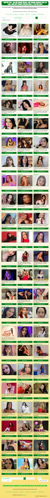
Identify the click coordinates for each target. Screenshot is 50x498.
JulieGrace (20, 23)
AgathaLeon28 (5, 117)
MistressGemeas (5, 438)
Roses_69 (35, 306)
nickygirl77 (20, 79)
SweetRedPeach (5, 79)
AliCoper (19, 401)
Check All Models (18, 17)
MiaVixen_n (35, 79)
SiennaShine (20, 268)
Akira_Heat (20, 192)
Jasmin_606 (20, 438)
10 (45, 17)
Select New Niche (6, 20)
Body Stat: (9, 39)
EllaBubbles (20, 325)
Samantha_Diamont (22, 155)
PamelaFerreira (36, 457)
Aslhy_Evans (20, 344)
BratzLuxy (20, 419)
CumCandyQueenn (37, 344)
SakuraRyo (35, 136)
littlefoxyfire (20, 174)
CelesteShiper (36, 249)
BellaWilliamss (21, 249)
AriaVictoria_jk (5, 401)
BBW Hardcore (34, 14)
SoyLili (3, 60)
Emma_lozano (21, 363)
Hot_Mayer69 (20, 98)
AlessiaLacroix (36, 363)
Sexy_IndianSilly (5, 249)
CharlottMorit (4, 268)
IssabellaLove (5, 287)
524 (20, 20)
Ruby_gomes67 (36, 230)
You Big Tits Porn (41, 14)
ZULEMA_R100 (36, 325)
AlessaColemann (5, 98)
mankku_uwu (4, 41)
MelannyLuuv (36, 268)
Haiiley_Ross (36, 192)
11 (14, 20)
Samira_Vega (4, 136)
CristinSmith (36, 23)
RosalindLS (35, 174)
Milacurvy (4, 174)
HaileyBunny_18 (36, 41)
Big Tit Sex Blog (9, 14)
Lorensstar (35, 419)
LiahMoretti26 (36, 155)
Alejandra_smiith (5, 306)
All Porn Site (21, 14)
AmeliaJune (4, 23)
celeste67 (20, 230)
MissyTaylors (36, 117)
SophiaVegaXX (21, 212)
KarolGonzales (21, 457)
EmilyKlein (20, 41)
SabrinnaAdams (21, 60)
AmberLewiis (36, 60)
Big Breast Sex (15, 14)
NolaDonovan (4, 363)
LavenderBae (4, 344)
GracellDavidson (5, 155)
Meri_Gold (35, 381)
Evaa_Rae (4, 457)
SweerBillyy (20, 306)
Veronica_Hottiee (5, 325)
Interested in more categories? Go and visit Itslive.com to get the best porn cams (25, 486)
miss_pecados (36, 287)
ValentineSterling (21, 117)
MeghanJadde (36, 401)
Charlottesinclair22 (6, 419)
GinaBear (35, 438)
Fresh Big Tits (27, 14)
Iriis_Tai (3, 212)
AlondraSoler (20, 287)
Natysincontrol (21, 136)
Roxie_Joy (35, 98)
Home (3, 17)
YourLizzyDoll (36, 212)
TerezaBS (20, 381)
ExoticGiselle (4, 381)
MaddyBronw (4, 230)
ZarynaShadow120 (6, 192)
